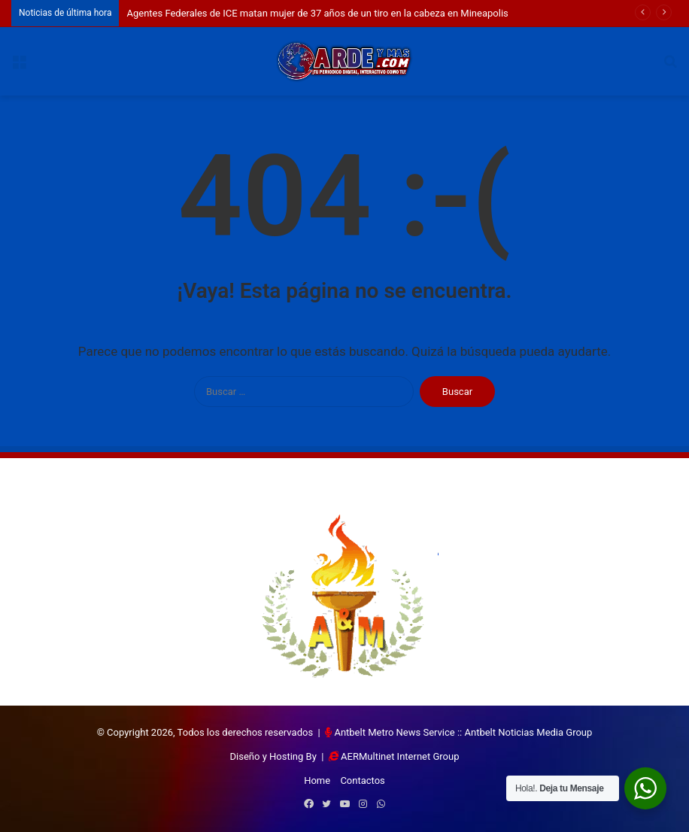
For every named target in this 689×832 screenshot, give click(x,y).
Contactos (362, 780)
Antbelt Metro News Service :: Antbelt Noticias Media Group (463, 732)
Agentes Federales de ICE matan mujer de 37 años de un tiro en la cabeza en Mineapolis (317, 13)
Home (317, 780)
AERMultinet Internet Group (400, 756)
